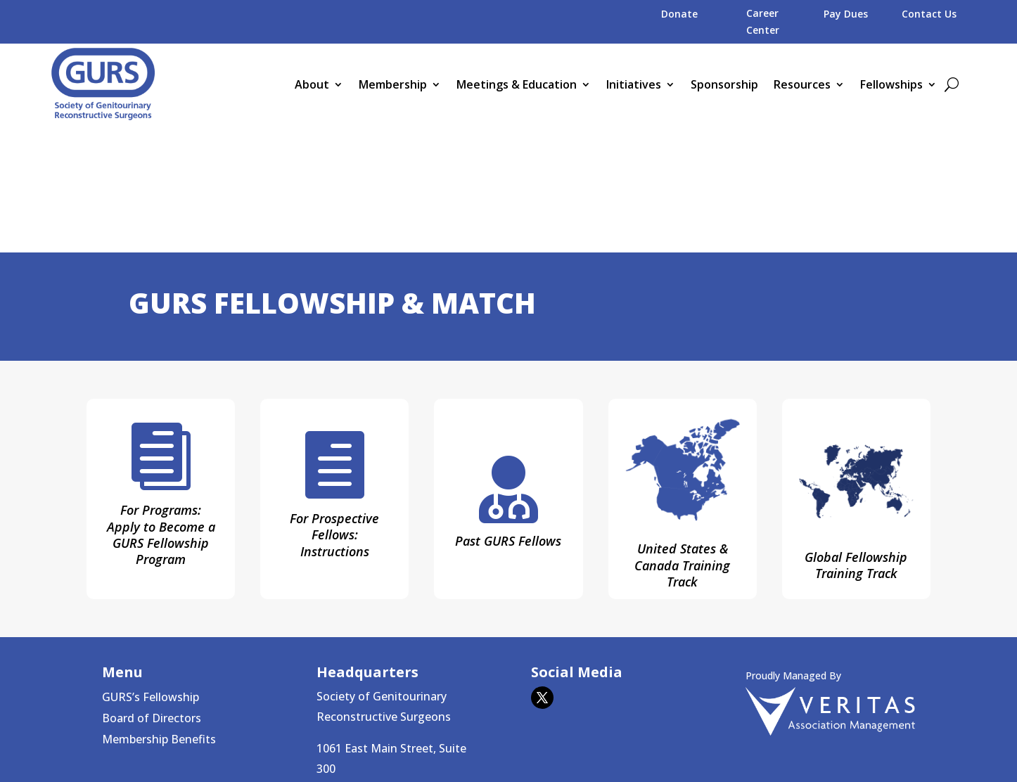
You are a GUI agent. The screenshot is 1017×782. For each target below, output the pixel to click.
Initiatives (633, 84)
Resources (802, 84)
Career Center (762, 21)
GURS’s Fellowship (150, 571)
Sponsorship (724, 84)
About (312, 84)
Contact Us (929, 13)
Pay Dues (846, 13)
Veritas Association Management (596, 742)
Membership (393, 84)
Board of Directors (151, 592)
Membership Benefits (159, 613)
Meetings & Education (516, 84)
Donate (679, 13)
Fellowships (891, 84)
